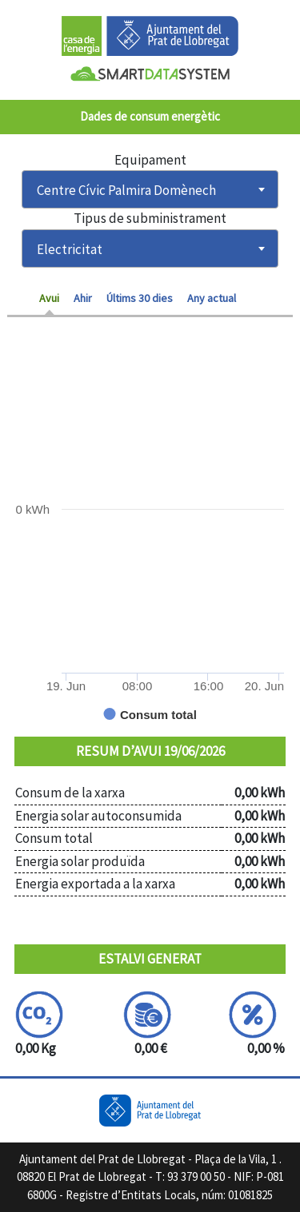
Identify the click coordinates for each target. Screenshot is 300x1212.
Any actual (211, 298)
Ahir (83, 298)
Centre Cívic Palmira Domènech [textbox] (126, 190)
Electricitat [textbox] (69, 249)
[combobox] (150, 189)
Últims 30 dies (139, 298)
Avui (49, 298)
